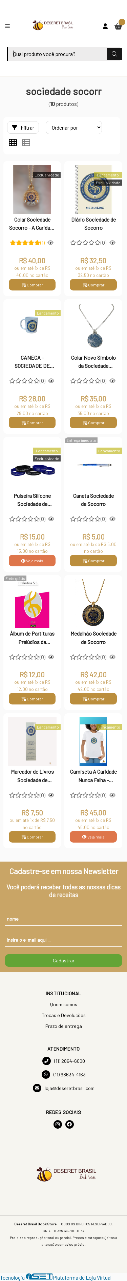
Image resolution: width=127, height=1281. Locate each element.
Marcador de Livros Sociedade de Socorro (32, 776)
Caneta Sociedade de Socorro (93, 499)
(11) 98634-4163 (64, 1074)
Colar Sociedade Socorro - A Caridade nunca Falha (32, 224)
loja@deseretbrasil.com (63, 1088)
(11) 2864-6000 (63, 1061)
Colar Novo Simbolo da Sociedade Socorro (93, 362)
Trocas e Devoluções (64, 1015)
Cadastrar (64, 960)
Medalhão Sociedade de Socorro (93, 637)
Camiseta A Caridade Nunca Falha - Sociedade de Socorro (93, 776)
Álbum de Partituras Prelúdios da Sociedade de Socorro (32, 638)
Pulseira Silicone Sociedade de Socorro (32, 500)
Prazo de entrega (63, 1026)
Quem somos (63, 1004)
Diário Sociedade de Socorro (93, 223)
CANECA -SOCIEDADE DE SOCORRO (32, 362)
